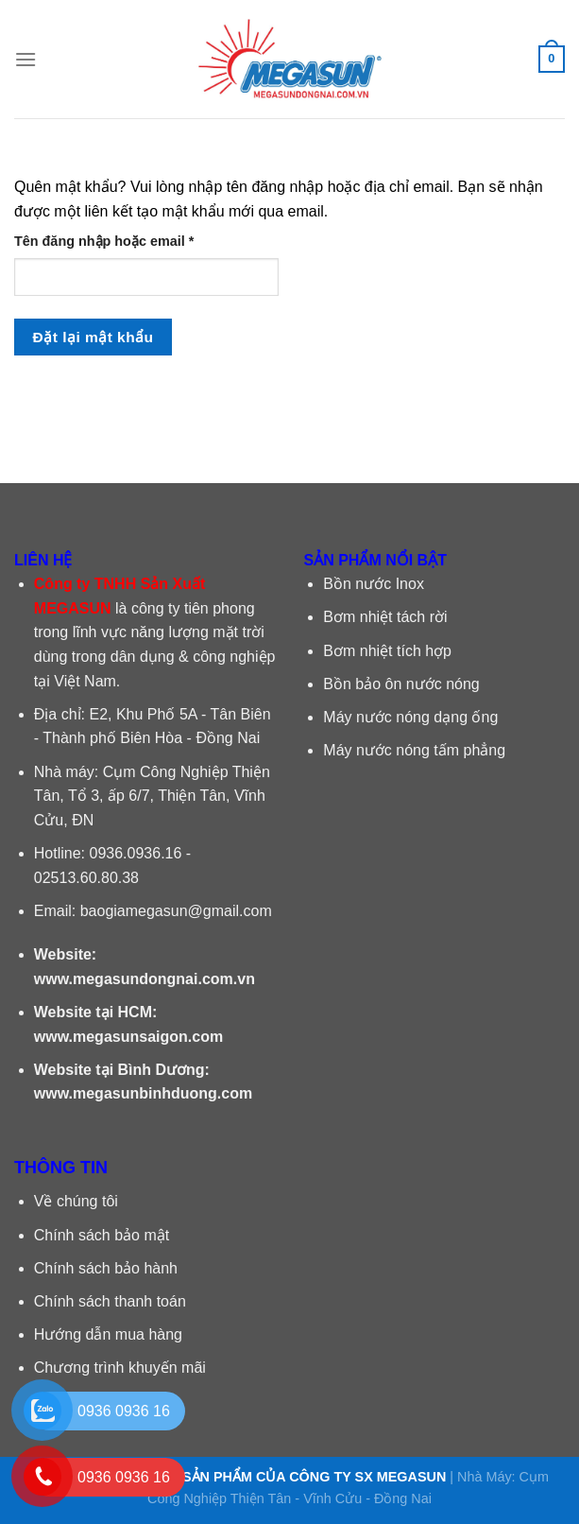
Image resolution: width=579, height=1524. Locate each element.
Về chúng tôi (76, 1201)
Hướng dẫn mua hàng (108, 1334)
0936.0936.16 (136, 853)
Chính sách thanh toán (110, 1301)
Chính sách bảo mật (101, 1235)
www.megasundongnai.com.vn (144, 979)
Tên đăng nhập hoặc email (120, 241)
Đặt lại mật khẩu (93, 337)
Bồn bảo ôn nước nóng (401, 684)
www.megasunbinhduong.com (143, 1093)
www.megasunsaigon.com (128, 1037)
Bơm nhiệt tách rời (385, 617)
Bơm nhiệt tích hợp (387, 651)
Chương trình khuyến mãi (120, 1367)
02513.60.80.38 (86, 878)
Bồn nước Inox (373, 584)
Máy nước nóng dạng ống (410, 717)
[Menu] (25, 59)
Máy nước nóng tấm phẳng (414, 750)
